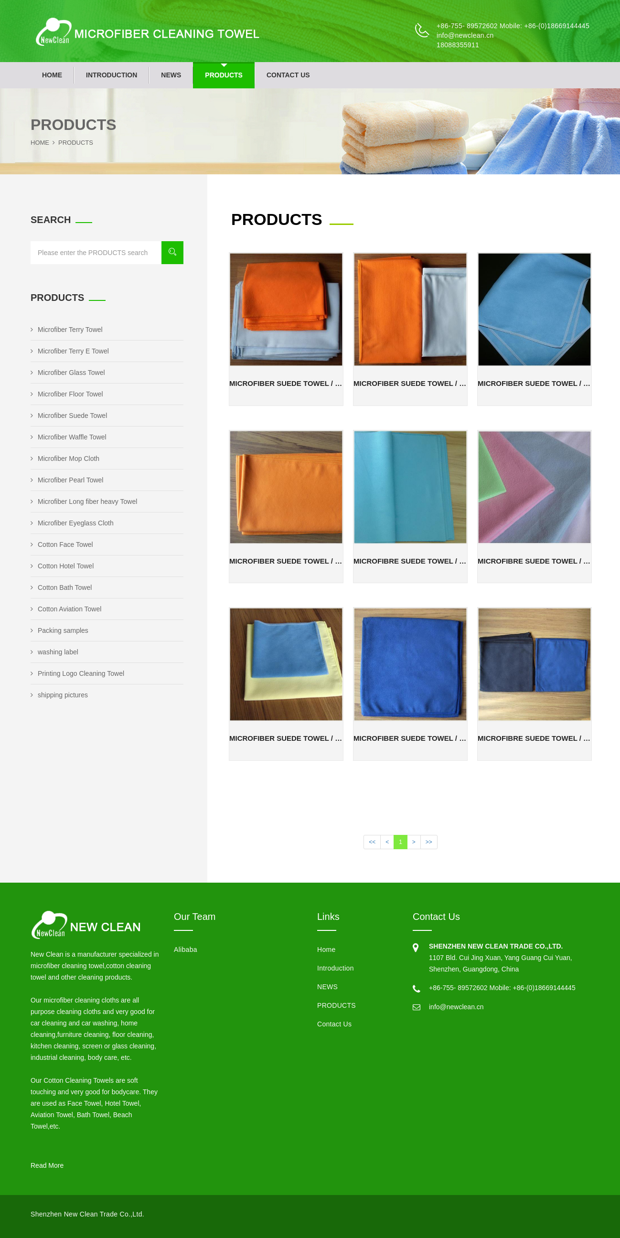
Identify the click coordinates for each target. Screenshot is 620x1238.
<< (372, 842)
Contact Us (288, 75)
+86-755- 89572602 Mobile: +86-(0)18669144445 (513, 26)
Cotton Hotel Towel (62, 566)
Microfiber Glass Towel (68, 372)
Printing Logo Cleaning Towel (77, 673)
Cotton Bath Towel (61, 587)
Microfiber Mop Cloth (65, 458)
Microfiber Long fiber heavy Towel (84, 501)
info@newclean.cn (465, 35)
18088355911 (458, 45)
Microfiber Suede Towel (69, 415)
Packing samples (59, 630)
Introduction (111, 75)
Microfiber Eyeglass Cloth (72, 523)
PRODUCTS (224, 75)
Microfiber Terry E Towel (70, 351)
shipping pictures (59, 695)
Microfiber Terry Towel (67, 329)
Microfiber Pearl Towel (67, 480)
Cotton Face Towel (62, 544)
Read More (47, 1165)
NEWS (171, 75)
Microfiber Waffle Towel (69, 437)
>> (429, 842)
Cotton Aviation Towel (66, 609)
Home (52, 75)
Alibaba (185, 949)
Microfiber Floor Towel (67, 394)
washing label (54, 652)
